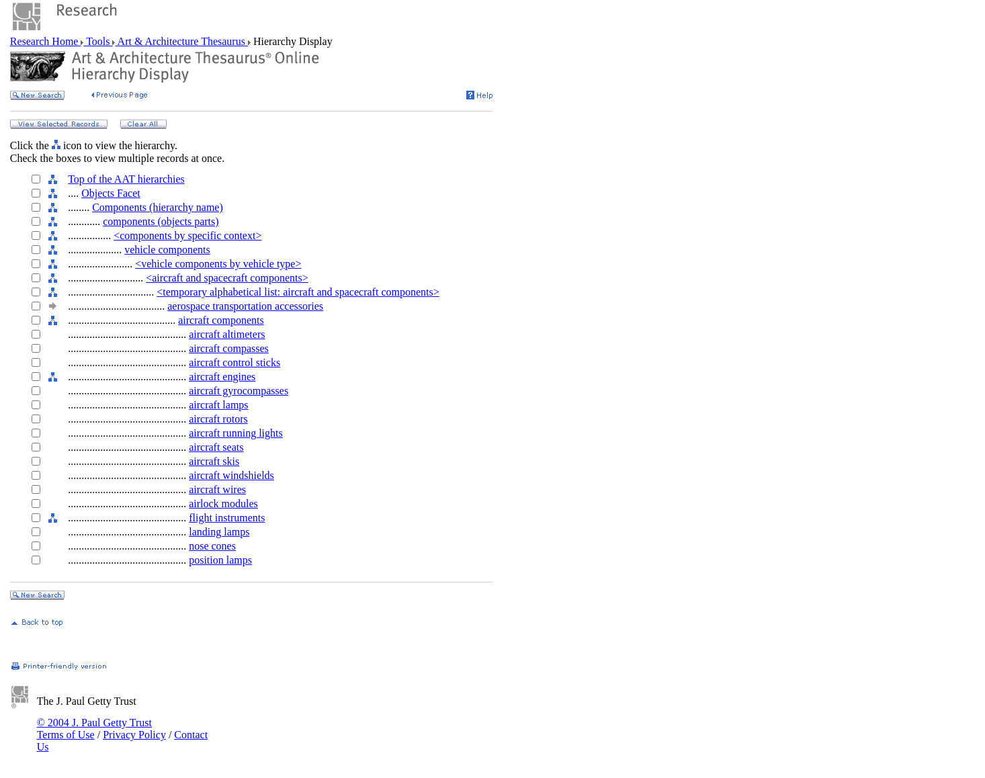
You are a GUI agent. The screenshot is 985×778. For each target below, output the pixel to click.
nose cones (212, 546)
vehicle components (167, 249)
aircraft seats (216, 447)
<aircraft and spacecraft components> (227, 278)
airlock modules (223, 503)
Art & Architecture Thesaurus (181, 41)
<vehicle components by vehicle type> (218, 263)
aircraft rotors (218, 419)
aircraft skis (214, 461)
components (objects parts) (160, 221)
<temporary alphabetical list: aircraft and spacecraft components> (298, 292)
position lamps (220, 560)
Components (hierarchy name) (157, 207)
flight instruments (227, 517)
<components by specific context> (187, 235)
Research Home (45, 41)
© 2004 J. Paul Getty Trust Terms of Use (94, 728)
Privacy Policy (134, 734)
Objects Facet (110, 193)
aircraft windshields (231, 475)
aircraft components (221, 320)
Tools (97, 41)
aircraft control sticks (234, 362)
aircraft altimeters (227, 334)
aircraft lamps (218, 404)
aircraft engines (222, 376)
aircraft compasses (229, 348)
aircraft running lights (236, 433)
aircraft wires (217, 489)
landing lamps (219, 531)
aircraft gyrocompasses (238, 390)
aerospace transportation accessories (245, 306)
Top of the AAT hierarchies (126, 179)
